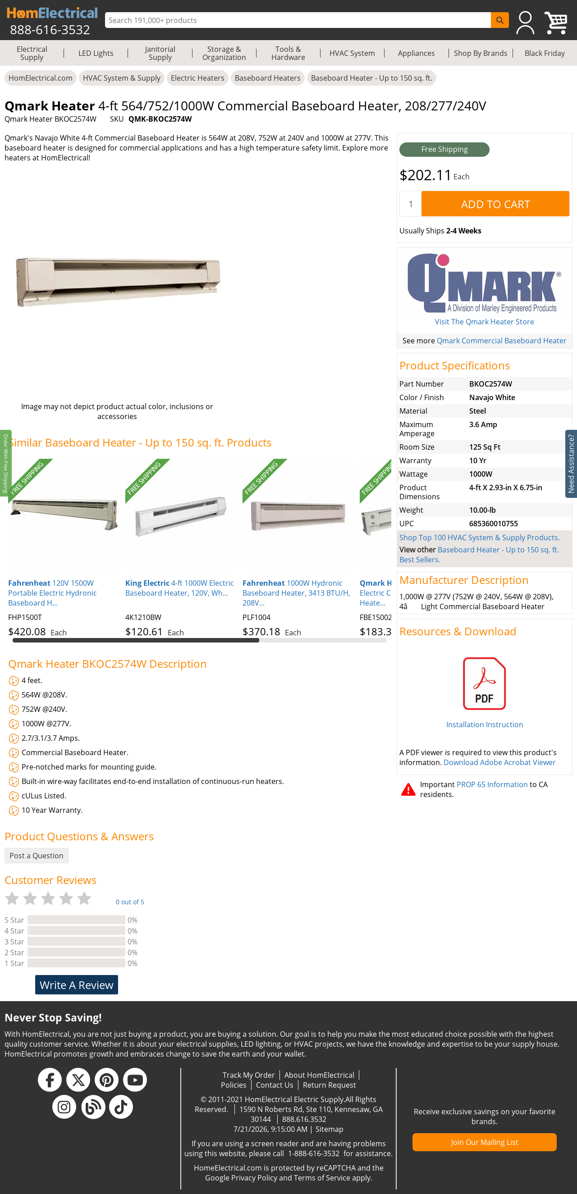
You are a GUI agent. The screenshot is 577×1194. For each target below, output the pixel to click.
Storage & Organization (224, 53)
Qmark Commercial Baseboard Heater (502, 341)
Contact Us (274, 1085)
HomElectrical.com (41, 78)
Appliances (416, 53)
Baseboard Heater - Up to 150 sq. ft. (371, 78)
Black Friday (545, 53)
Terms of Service (322, 1178)
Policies (234, 1085)
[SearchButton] (500, 20)
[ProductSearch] (299, 20)
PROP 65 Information (492, 784)
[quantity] (410, 203)
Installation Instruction (484, 724)
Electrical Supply (32, 53)
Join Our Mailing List (484, 1142)
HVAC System (352, 53)
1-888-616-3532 (313, 1153)
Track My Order (249, 1075)
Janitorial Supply (160, 53)
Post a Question (36, 856)
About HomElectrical (319, 1075)
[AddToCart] (495, 203)
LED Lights (96, 53)
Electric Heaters (197, 78)
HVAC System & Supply (121, 78)
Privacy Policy (254, 1178)
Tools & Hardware (288, 53)
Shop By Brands (481, 53)
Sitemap (329, 1129)
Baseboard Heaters (268, 78)
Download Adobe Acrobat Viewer (500, 762)
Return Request (329, 1085)
